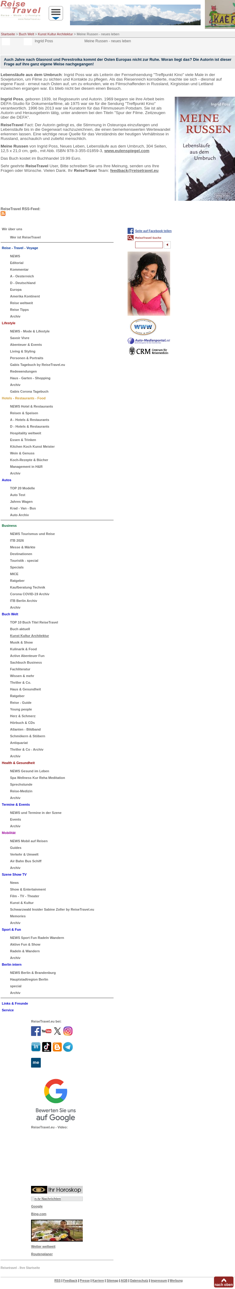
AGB (124, 1280)
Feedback (70, 1280)
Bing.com (38, 1214)
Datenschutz (139, 1280)
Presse (85, 1280)
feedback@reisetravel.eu (134, 170)
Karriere (98, 1280)
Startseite (8, 34)
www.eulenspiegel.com (126, 150)
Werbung (176, 1280)
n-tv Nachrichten (47, 1198)
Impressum (159, 1280)
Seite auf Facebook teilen (153, 231)
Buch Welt (26, 34)
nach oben (224, 1285)
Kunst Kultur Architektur (55, 34)
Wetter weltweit (43, 1246)
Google (37, 1206)
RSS (57, 1280)
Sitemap (112, 1280)
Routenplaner (42, 1254)
